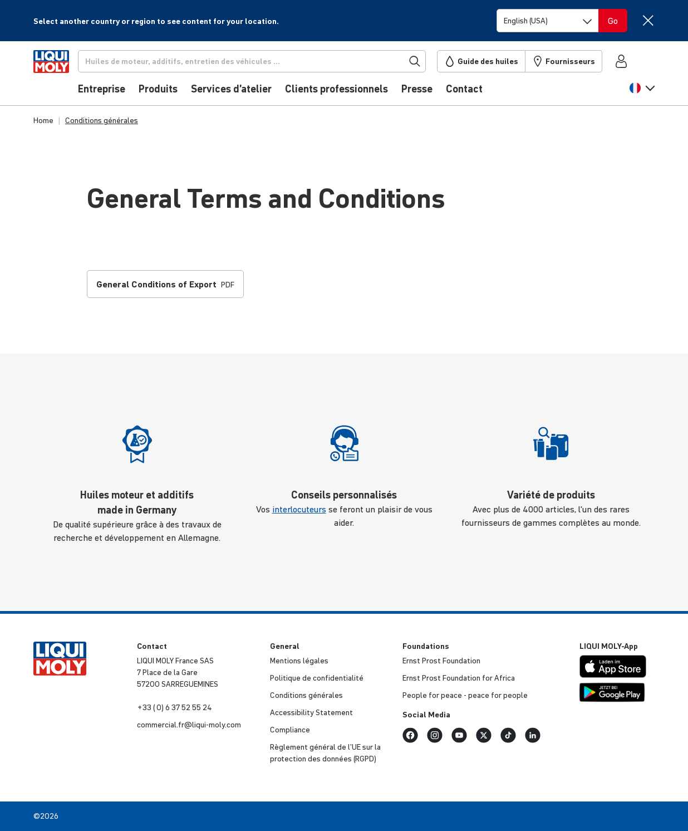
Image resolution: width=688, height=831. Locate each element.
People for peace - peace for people (465, 695)
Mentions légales (299, 660)
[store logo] (67, 76)
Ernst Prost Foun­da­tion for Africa (458, 677)
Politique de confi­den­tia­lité (316, 677)
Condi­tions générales (306, 695)
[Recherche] (270, 61)
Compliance (290, 729)
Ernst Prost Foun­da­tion (441, 660)
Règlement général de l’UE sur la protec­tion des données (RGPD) (325, 752)
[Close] (648, 20)
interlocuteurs (299, 509)
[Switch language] (548, 20)
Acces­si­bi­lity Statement (311, 712)
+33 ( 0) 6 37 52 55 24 (174, 707)
